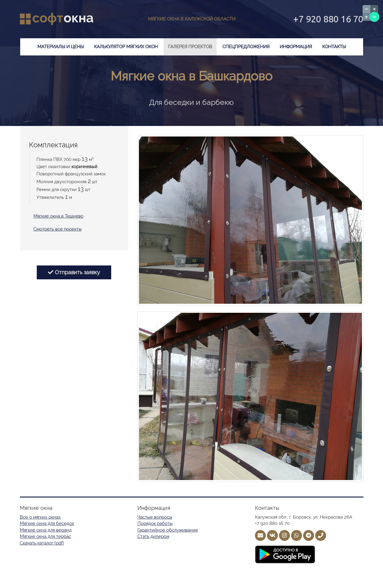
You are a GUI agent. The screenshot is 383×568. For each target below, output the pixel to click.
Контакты (334, 46)
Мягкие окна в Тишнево (58, 216)
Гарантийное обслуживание (167, 530)
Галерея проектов (190, 46)
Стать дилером (153, 536)
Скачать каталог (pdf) (42, 543)
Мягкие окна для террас (45, 536)
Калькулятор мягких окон (126, 46)
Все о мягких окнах (40, 517)
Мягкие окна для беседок (47, 523)
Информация (296, 46)
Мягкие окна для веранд (46, 530)
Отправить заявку (74, 272)
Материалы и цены (60, 46)
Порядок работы (155, 523)
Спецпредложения (245, 46)
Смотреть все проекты (57, 229)
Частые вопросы (154, 517)
